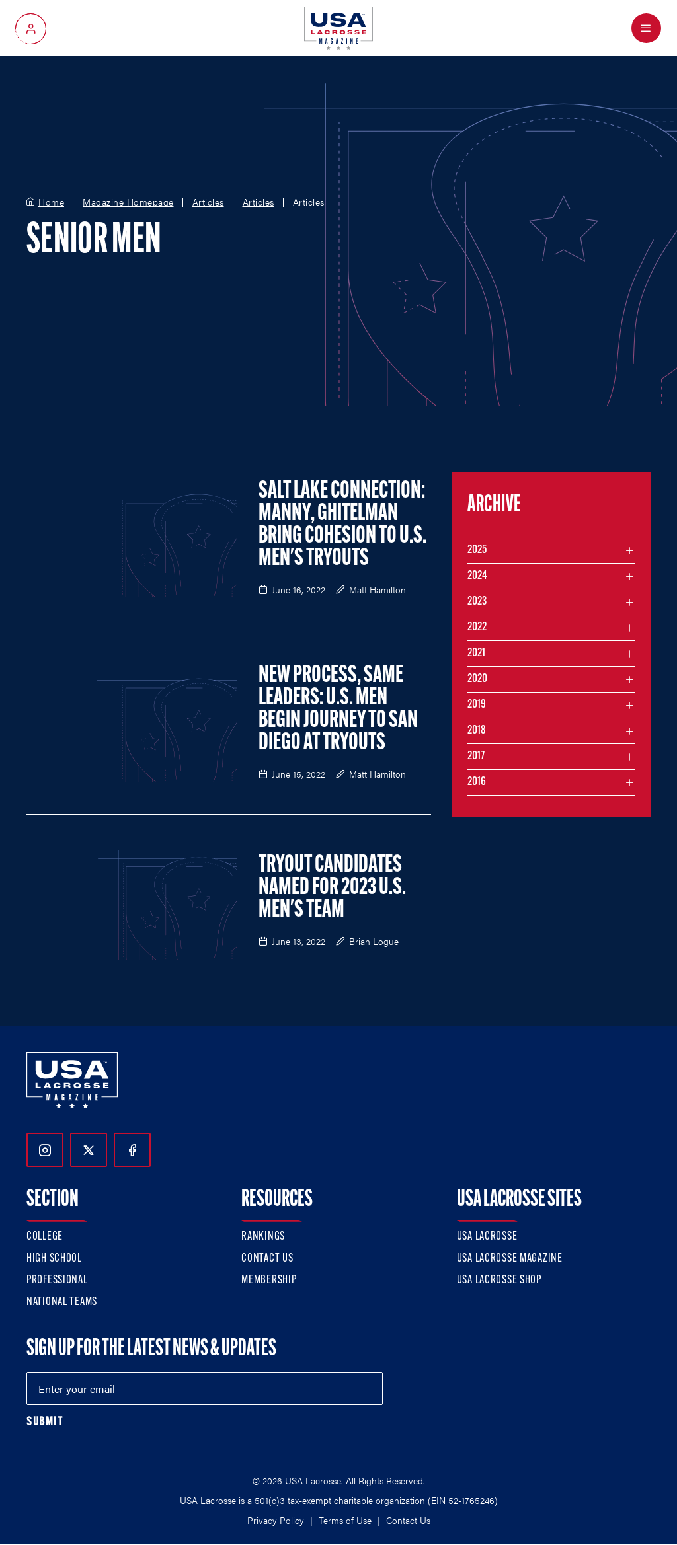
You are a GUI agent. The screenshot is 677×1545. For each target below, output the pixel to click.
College (44, 1236)
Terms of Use (345, 1520)
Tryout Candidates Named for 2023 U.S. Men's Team (332, 888)
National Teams (61, 1302)
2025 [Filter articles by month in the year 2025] (477, 550)
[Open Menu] (646, 28)
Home (51, 202)
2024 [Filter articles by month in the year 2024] (477, 576)
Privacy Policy (275, 1520)
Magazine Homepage (128, 202)
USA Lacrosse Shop (499, 1280)
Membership (268, 1280)
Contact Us (267, 1258)
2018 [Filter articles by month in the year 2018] (476, 730)
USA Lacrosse (487, 1236)
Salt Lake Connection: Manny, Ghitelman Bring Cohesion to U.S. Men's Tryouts (342, 525)
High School (54, 1258)
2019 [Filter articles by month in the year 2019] (476, 704)
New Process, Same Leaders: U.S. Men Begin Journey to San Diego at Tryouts (338, 709)
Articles (208, 202)
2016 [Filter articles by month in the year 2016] (476, 782)
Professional (57, 1280)
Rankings (263, 1236)
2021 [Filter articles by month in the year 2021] (476, 653)
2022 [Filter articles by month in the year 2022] (477, 627)
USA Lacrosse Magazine (510, 1258)
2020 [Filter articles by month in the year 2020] (477, 679)
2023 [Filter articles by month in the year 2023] (477, 601)
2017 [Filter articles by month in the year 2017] (476, 756)
